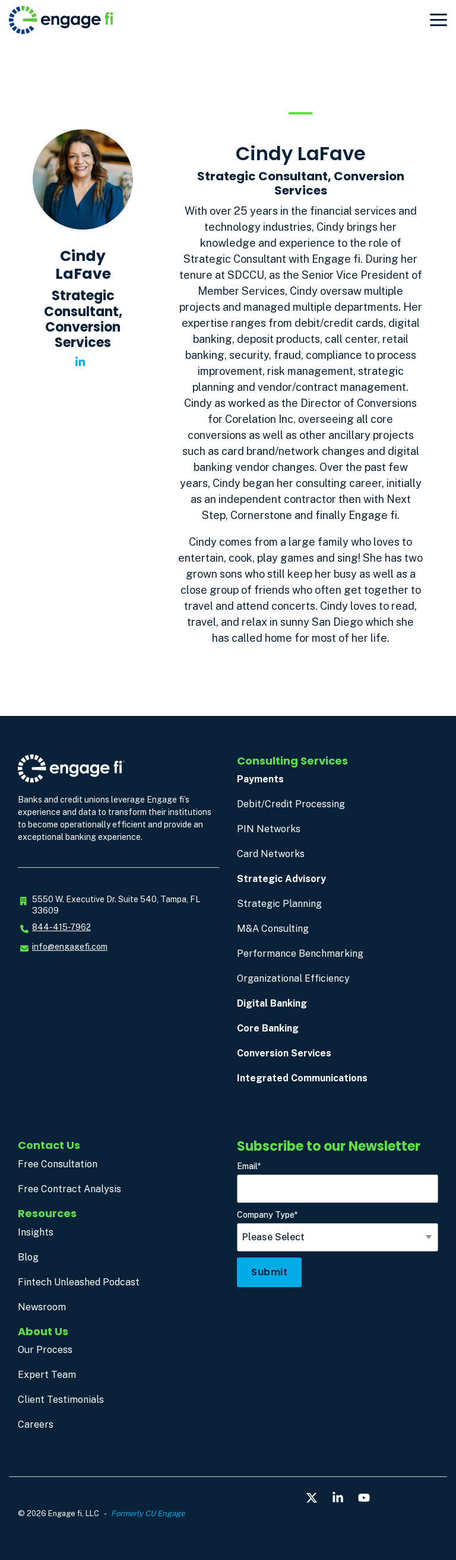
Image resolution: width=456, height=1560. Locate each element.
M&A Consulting (273, 928)
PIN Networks (268, 829)
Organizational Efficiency (293, 978)
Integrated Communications (302, 1078)
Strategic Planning (279, 903)
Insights (35, 1232)
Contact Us (49, 1145)
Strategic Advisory (281, 878)
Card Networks (271, 853)
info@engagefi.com (69, 946)
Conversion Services (284, 1053)
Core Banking (268, 1028)
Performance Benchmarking (300, 953)
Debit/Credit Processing (291, 804)
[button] (438, 19)
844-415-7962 (61, 927)
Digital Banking (272, 1003)
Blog (28, 1257)
